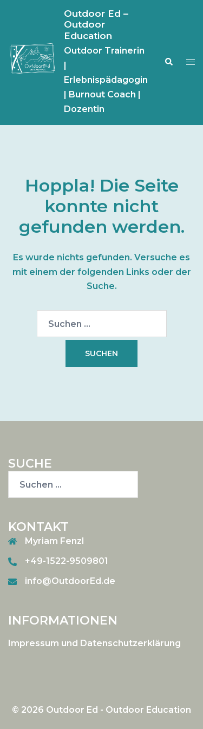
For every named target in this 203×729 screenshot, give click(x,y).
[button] (168, 62)
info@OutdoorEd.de (70, 581)
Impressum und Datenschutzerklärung (94, 643)
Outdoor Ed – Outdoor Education (96, 24)
